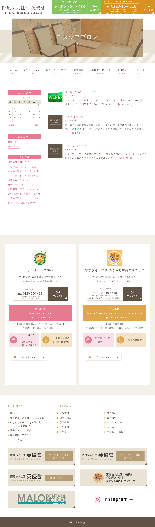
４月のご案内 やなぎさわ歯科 (24, 171)
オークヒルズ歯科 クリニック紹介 (28, 418)
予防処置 (64, 422)
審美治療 (111, 418)
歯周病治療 (66, 418)
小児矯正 (64, 432)
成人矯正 (111, 413)
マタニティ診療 (115, 432)
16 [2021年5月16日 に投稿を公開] (39, 111)
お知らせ (12, 141)
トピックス (16, 440)
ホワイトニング (115, 422)
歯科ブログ (14, 146)
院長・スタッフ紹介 (21, 430)
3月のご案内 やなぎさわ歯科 (24, 193)
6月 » (37, 125)
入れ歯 (110, 427)
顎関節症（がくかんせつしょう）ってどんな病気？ (35, 189)
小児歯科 (64, 427)
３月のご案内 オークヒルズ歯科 (26, 198)
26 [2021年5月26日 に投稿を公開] (20, 117)
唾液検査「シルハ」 (18, 180)
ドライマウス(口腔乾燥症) (22, 202)
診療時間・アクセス (21, 435)
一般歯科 (64, 413)
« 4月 (12, 125)
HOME (13, 413)
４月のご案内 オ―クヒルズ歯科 (26, 166)
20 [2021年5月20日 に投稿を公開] (24, 114)
